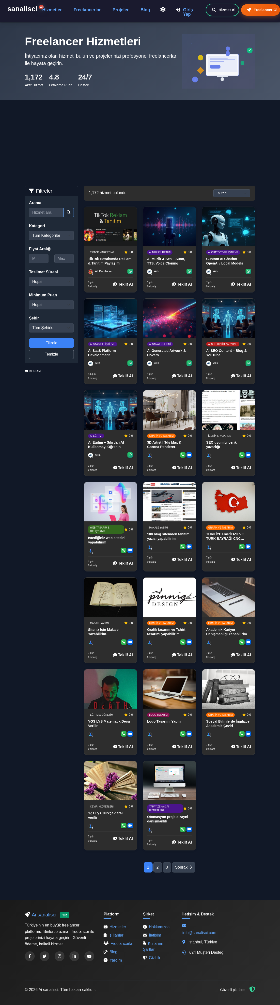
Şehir (34, 318)
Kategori (37, 226)
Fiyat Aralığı (40, 249)
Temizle (51, 354)
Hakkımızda (156, 927)
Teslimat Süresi (43, 272)
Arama (35, 203)
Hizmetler (52, 9)
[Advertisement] (140, 137)
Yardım (113, 960)
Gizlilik (151, 958)
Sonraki (183, 867)
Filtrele (51, 343)
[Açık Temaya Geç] (163, 10)
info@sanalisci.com (199, 933)
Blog (145, 9)
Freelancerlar (87, 9)
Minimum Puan (43, 295)
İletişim (152, 935)
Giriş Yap (184, 12)
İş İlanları (114, 935)
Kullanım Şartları (153, 946)
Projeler (120, 9)
